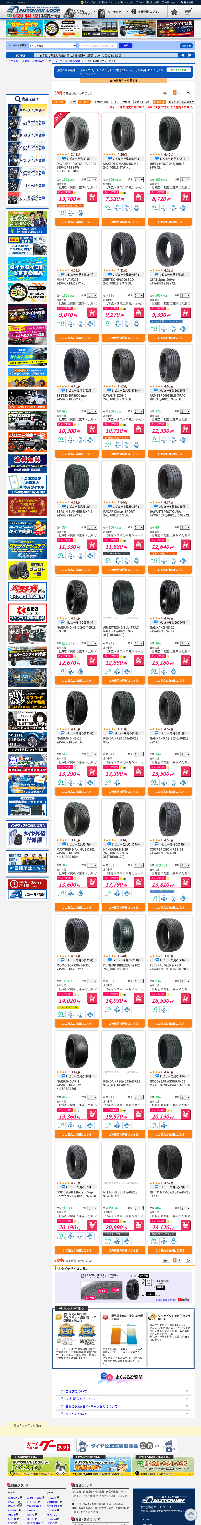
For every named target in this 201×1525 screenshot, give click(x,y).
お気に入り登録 (178, 69)
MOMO (11, 1506)
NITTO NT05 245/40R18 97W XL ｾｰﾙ (120, 1194)
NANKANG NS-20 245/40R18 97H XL (163, 629)
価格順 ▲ (159, 102)
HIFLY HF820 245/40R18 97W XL (167, 165)
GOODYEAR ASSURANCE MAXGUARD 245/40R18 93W (170, 1083)
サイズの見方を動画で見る (173, 1299)
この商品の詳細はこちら (77, 222)
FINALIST (13, 1510)
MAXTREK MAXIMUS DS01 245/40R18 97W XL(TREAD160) (76, 853)
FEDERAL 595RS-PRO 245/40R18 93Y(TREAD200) (169, 967)
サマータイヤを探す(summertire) (66, 60)
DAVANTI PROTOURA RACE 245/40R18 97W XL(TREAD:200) (76, 167)
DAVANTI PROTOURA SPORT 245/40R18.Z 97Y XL (170, 513)
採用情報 (188, 2)
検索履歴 (186, 45)
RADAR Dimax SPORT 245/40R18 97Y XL (119, 513)
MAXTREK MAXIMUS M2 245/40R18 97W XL (120, 165)
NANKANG (13, 1497)
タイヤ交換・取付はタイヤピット (102, 2)
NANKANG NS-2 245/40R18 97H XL (76, 629)
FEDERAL (32, 1502)
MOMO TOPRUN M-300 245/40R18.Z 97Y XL (73, 967)
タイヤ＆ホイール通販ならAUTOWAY (25, 60)
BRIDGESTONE (35, 1523)
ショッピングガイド (134, 2)
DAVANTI (12, 1502)
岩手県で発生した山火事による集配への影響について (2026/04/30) (80, 55)
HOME (146, 1519)
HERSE (50, 1523)
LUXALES (51, 1510)
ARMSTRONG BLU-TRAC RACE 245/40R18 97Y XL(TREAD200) (121, 631)
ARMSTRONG (34, 1497)
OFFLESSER (53, 1506)
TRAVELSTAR (34, 1506)
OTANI (11, 1514)
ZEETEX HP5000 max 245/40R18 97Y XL (72, 397)
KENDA (31, 1510)
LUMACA (51, 1519)
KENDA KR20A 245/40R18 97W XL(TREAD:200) (121, 1083)
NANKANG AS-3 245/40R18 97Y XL (169, 740)
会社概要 (154, 2)
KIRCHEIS (52, 1514)
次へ (189, 93)
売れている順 (142, 102)
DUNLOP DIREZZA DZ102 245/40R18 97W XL (121, 967)
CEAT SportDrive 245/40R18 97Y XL (163, 281)
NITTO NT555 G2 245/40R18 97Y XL (170, 1194)
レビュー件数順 (121, 102)
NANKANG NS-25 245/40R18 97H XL (70, 740)
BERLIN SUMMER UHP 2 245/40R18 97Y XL (74, 513)
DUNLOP (32, 1519)
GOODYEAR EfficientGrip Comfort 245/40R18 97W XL (77, 1194)
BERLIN (12, 1519)
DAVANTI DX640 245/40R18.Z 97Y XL (117, 397)
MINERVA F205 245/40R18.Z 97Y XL (71, 281)
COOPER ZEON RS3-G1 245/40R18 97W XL (166, 851)
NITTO (30, 1514)
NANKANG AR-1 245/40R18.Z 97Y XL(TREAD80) (69, 1085)
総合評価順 (101, 102)
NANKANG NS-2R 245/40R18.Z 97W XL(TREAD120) (116, 853)
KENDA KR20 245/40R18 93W (120, 740)
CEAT (11, 1523)
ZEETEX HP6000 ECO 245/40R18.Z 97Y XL (118, 281)
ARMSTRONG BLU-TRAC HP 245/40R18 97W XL (167, 397)
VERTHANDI (53, 1502)
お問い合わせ (172, 2)
